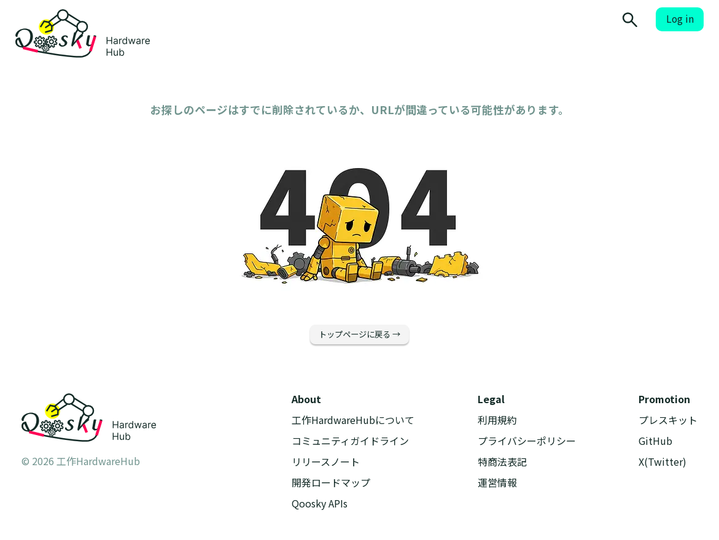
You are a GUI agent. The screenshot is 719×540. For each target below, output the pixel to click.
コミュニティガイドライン (350, 441)
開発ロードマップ (331, 482)
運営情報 (497, 482)
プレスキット (668, 420)
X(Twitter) (662, 462)
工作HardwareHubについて (353, 420)
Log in (680, 19)
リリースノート (326, 462)
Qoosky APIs (320, 503)
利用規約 (497, 420)
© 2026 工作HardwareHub (80, 460)
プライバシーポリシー (527, 441)
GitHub (655, 441)
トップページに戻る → (359, 334)
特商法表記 (502, 462)
